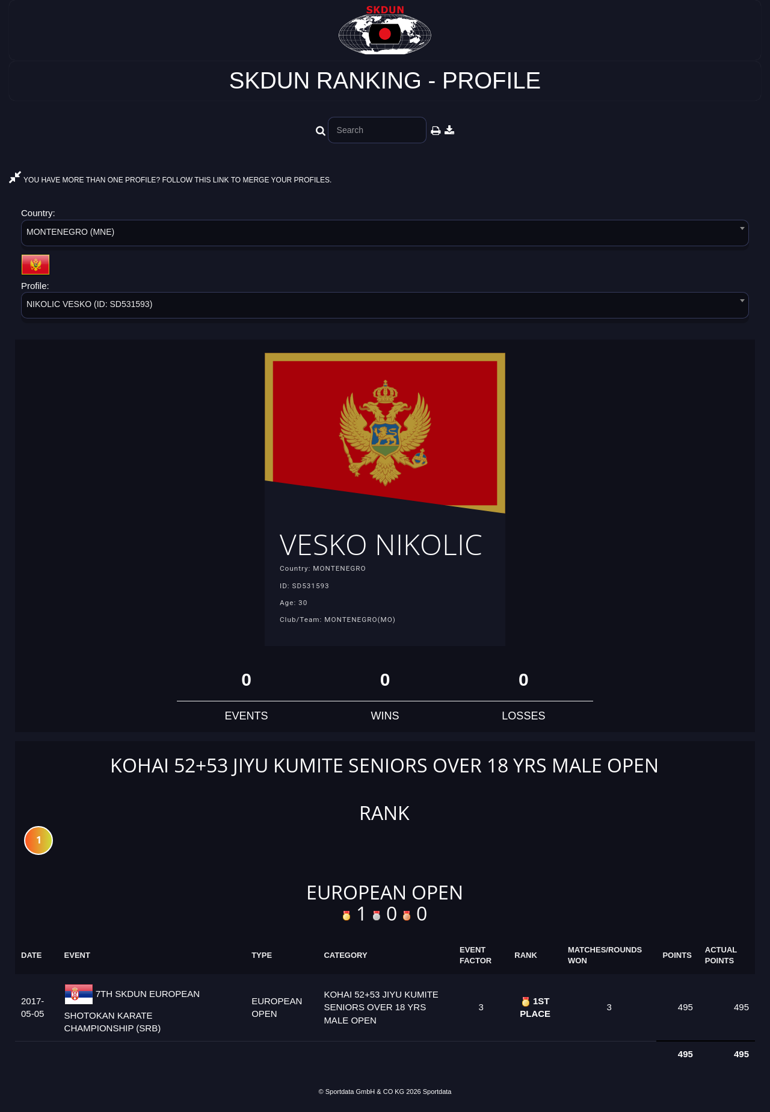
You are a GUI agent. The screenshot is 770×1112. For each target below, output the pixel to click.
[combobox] (385, 235)
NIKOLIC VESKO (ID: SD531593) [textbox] (89, 304)
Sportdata (437, 1091)
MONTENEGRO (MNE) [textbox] (70, 232)
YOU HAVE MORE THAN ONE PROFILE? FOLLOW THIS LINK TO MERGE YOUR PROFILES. (170, 180)
